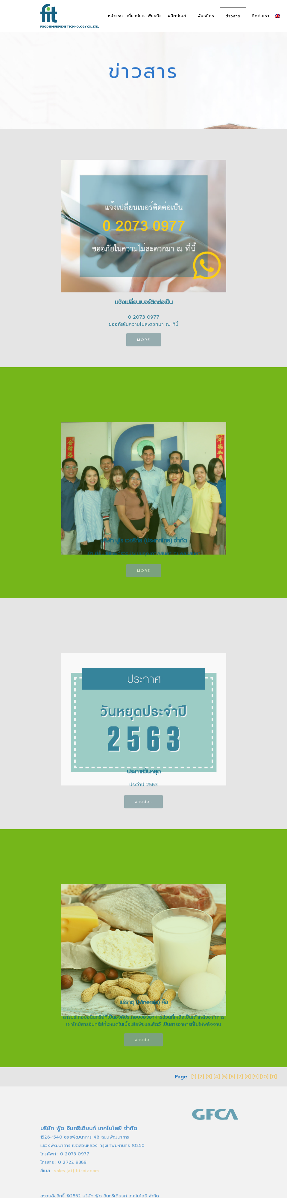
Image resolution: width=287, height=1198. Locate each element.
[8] (247, 1076)
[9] (255, 1076)
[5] (224, 1076)
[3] (209, 1076)
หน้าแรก (115, 16)
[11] (273, 1076)
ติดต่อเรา (260, 16)
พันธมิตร (206, 16)
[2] (201, 1076)
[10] (264, 1076)
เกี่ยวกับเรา (137, 16)
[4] (216, 1076)
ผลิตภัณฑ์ (177, 16)
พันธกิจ (155, 16)
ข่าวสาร (233, 16)
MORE (143, 344)
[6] (232, 1076)
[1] (193, 1076)
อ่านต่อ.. (143, 806)
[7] (240, 1076)
